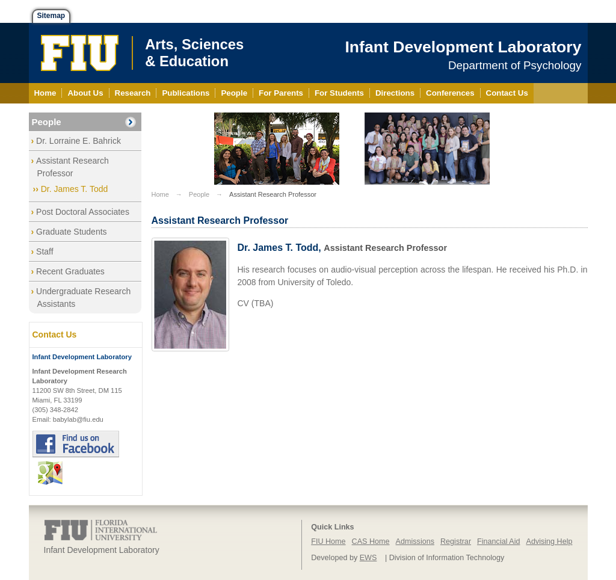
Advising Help (549, 541)
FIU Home (328, 541)
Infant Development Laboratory (463, 47)
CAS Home (371, 541)
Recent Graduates (70, 271)
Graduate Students (71, 231)
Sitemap (51, 15)
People (46, 122)
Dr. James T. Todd (74, 189)
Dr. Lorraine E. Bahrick (78, 141)
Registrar (455, 541)
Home (160, 194)
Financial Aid (498, 541)
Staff (45, 251)
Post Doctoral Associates (82, 212)
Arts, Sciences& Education (194, 52)
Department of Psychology (515, 65)
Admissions (415, 541)
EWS (368, 558)
